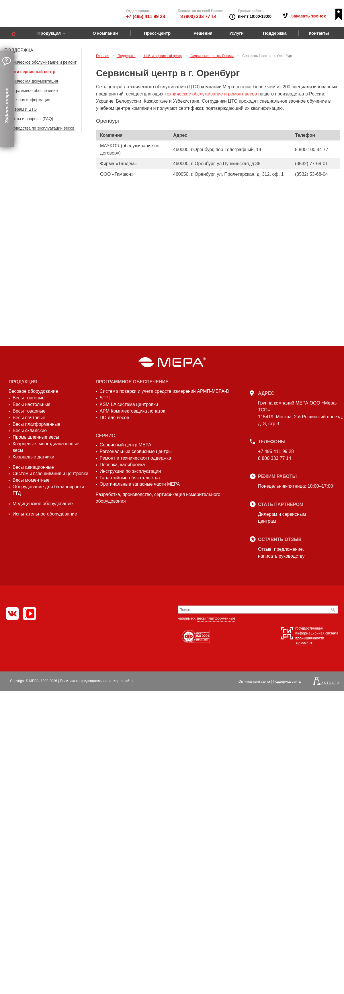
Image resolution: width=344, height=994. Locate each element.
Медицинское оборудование (43, 503)
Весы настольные (31, 404)
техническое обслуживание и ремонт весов (211, 93)
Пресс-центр (157, 33)
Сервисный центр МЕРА (125, 444)
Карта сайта (123, 681)
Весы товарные (29, 411)
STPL (105, 397)
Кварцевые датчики (33, 456)
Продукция (49, 33)
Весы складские (30, 430)
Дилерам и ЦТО (22, 109)
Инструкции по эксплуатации (130, 471)
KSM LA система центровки (129, 404)
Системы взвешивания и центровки (50, 473)
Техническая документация (32, 81)
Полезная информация (28, 99)
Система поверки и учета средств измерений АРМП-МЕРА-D (164, 391)
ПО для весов (114, 417)
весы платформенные (216, 618)
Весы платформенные (36, 424)
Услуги (236, 33)
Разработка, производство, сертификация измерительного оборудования (158, 497)
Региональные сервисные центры (136, 451)
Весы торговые (29, 397)
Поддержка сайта (287, 681)
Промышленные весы (36, 437)
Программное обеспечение (32, 90)
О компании (105, 33)
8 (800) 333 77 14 (198, 16)
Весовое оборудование (33, 391)
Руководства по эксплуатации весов (41, 128)
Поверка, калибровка (122, 464)
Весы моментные (31, 480)
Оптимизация (254, 681)
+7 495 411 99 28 (276, 451)
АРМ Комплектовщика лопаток (132, 411)
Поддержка (275, 33)
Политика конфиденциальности (85, 681)
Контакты (319, 33)
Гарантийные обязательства (130, 477)
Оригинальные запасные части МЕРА (140, 484)
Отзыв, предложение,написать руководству (281, 552)
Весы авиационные (33, 467)
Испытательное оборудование (45, 513)
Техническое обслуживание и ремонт (42, 62)
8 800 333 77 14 (274, 458)
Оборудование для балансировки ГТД (48, 490)
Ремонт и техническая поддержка (135, 458)
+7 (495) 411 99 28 (145, 16)
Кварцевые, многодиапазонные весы (46, 447)
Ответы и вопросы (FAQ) (30, 118)
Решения (203, 33)
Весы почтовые (29, 417)
